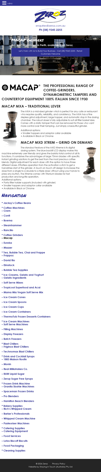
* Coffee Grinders (12, 234)
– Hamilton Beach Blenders (18, 401)
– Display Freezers (12, 334)
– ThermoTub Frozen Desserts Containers (26, 316)
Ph (50, 29)
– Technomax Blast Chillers (18, 351)
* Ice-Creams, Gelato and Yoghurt (23, 274)
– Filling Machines (12, 329)
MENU (10, 3)
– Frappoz (7, 255)
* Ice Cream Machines (15, 321)
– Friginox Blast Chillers (15, 346)
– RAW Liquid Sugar (13, 373)
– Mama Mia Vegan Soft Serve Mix (22, 292)
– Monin (6, 364)
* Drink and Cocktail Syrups (18, 356)
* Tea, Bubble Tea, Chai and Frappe (23, 252)
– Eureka (7, 242)
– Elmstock (8, 265)
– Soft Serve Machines (15, 324)
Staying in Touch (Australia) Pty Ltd (56, 466)
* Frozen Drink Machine (16, 383)
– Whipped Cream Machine (18, 418)
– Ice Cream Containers (16, 311)
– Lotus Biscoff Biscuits (15, 440)
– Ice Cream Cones (13, 297)
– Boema (7, 220)
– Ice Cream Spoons (14, 301)
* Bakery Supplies (12, 405)
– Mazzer (7, 247)
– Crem (6, 210)
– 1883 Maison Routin (14, 359)
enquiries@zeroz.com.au (50, 25)
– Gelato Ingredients (14, 277)
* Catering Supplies (13, 428)
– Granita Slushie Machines (18, 386)
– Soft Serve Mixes (12, 282)
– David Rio (8, 260)
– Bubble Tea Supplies (15, 269)
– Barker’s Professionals (15, 413)
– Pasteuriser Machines (15, 423)
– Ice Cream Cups (13, 306)
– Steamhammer (12, 225)
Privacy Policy (58, 463)
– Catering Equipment (15, 431)
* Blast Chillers (10, 343)
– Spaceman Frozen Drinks (18, 391)
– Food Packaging (13, 445)
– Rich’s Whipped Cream (16, 408)
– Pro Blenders (10, 396)
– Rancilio (7, 230)
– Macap (7, 237)
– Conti (6, 215)
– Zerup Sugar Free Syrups (17, 378)
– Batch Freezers (11, 338)
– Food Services (11, 435)
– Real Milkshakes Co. (15, 368)
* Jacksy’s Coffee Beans (16, 202)
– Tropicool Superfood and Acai (21, 287)
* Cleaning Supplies (13, 450)
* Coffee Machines (13, 207)
